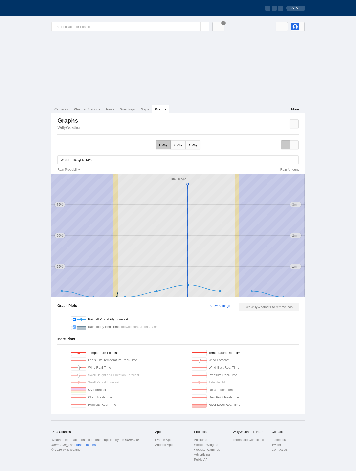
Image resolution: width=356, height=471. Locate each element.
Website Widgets (206, 445)
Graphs (160, 109)
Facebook (279, 440)
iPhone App (163, 440)
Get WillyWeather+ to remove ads (269, 307)
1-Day (163, 145)
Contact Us (280, 449)
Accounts (200, 440)
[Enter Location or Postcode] (130, 26)
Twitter (276, 445)
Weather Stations (87, 109)
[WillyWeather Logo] (74, 8)
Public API (201, 459)
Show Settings (219, 306)
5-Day (193, 145)
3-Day (178, 145)
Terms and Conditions (248, 440)
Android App (164, 445)
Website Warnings (207, 449)
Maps (145, 109)
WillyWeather (69, 127)
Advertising (202, 454)
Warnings (127, 109)
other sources (86, 445)
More (295, 109)
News (110, 109)
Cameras (61, 109)
